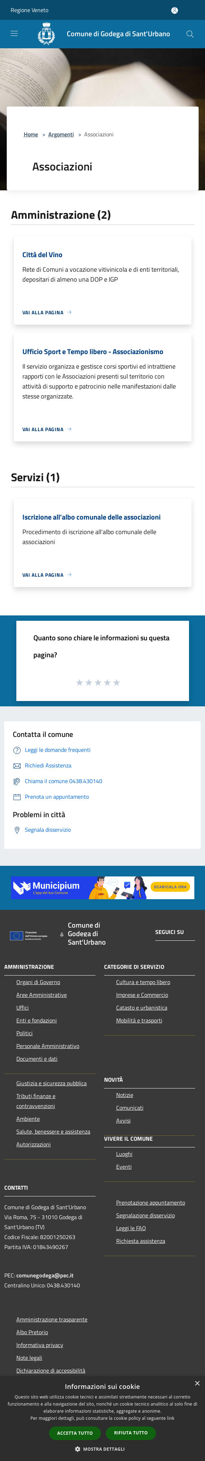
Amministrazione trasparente (51, 1319)
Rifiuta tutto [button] (131, 1433)
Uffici (22, 1007)
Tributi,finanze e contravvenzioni (35, 1101)
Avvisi (123, 1120)
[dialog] (102, 1418)
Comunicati (130, 1107)
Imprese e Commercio (142, 994)
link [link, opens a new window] (170, 1418)
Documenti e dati (37, 1058)
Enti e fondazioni (36, 1020)
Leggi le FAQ (131, 1228)
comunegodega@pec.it (45, 1275)
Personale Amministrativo (47, 1046)
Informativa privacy (39, 1345)
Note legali (29, 1357)
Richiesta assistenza (140, 1241)
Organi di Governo (38, 982)
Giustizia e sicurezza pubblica (51, 1083)
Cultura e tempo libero (143, 982)
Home (31, 134)
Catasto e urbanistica (141, 1007)
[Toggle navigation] (14, 33)
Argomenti (61, 134)
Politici (24, 1033)
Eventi (124, 1166)
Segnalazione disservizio (145, 1215)
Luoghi (124, 1154)
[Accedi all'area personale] (174, 10)
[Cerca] (190, 34)
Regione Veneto (29, 10)
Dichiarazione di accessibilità (50, 1370)
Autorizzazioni (33, 1144)
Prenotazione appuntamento (150, 1202)
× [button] (197, 1383)
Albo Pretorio (32, 1332)
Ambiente (28, 1118)
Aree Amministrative (41, 994)
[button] (102, 1448)
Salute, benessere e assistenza (53, 1131)
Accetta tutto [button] (75, 1433)
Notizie (124, 1095)
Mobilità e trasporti (139, 1020)
